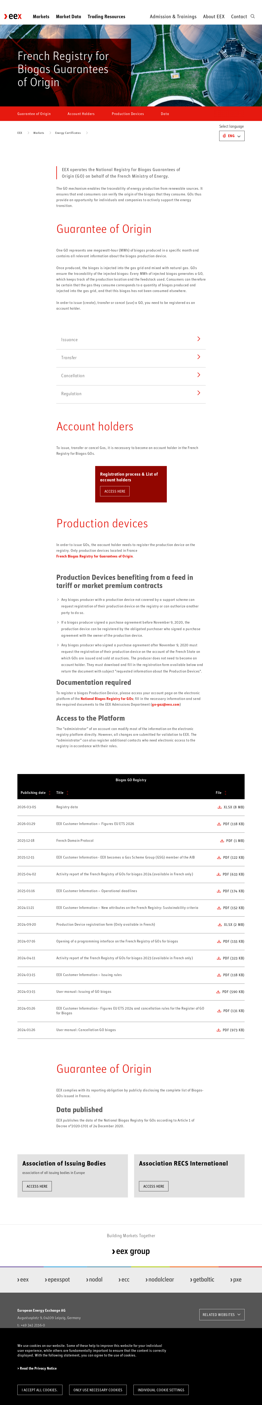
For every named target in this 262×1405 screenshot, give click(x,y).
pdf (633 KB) (233, 874)
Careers (248, 4)
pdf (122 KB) (233, 857)
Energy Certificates (68, 133)
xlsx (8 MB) (234, 807)
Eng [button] (231, 135)
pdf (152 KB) (233, 907)
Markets (41, 16)
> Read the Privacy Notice (37, 1368)
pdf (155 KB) (233, 941)
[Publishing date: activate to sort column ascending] (35, 793)
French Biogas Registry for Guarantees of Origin (94, 556)
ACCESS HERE (114, 491)
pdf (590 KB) (233, 991)
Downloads (189, 4)
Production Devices (128, 113)
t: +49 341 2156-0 (31, 1325)
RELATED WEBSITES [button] (219, 1314)
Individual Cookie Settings (161, 1389)
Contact (239, 16)
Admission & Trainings (173, 16)
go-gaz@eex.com (166, 704)
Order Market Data (220, 4)
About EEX (214, 16)
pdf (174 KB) (233, 890)
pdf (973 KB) (233, 1029)
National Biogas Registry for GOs (107, 698)
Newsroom (164, 4)
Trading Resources (106, 16)
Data (165, 113)
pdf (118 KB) (233, 823)
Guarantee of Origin (34, 113)
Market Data (68, 16)
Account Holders (81, 113)
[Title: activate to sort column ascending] (132, 793)
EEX (19, 133)
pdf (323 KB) (233, 958)
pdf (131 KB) (233, 1010)
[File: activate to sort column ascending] (228, 793)
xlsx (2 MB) (234, 924)
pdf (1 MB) (235, 840)
